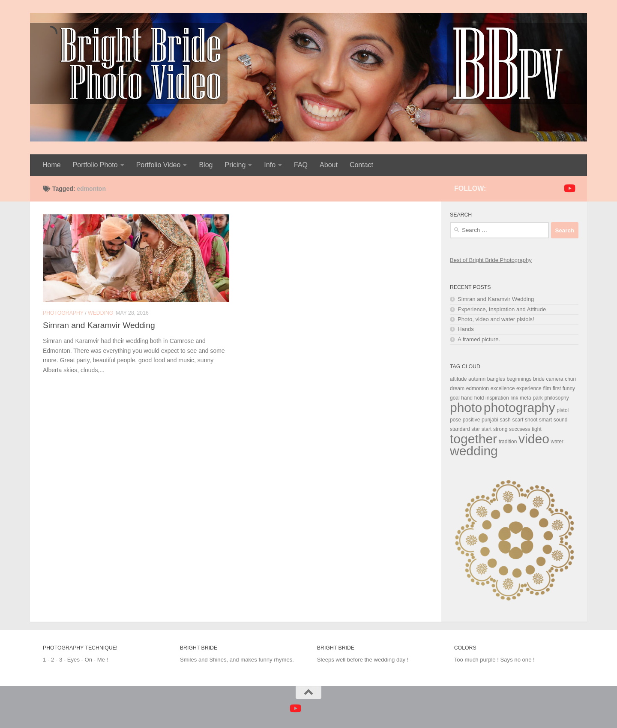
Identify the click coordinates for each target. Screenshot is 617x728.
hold (479, 398)
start (486, 429)
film (547, 388)
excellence (503, 388)
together (473, 439)
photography (519, 407)
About (329, 164)
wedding (474, 451)
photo (466, 407)
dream (457, 388)
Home (51, 164)
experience (529, 388)
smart (545, 420)
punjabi (490, 420)
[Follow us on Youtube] (569, 188)
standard (460, 429)
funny (569, 388)
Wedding (100, 313)
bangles (496, 379)
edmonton (477, 388)
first (557, 388)
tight (537, 429)
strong (500, 429)
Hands (466, 329)
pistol (563, 410)
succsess (519, 429)
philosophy (556, 398)
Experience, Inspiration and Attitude (502, 309)
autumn (476, 379)
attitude (458, 379)
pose (455, 420)
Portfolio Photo (95, 164)
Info (270, 164)
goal (455, 398)
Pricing (235, 164)
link (514, 398)
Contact (361, 164)
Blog (206, 164)
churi (570, 379)
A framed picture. (479, 339)
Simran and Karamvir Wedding (99, 325)
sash (505, 420)
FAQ (301, 164)
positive (471, 420)
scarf (517, 420)
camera (554, 379)
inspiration (497, 398)
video (533, 439)
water (557, 442)
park (537, 398)
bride (539, 379)
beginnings (518, 379)
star (475, 429)
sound (561, 420)
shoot (531, 420)
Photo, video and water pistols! (496, 319)
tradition (508, 442)
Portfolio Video (158, 164)
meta (525, 398)
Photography (63, 313)
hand (467, 398)
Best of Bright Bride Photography (491, 260)
